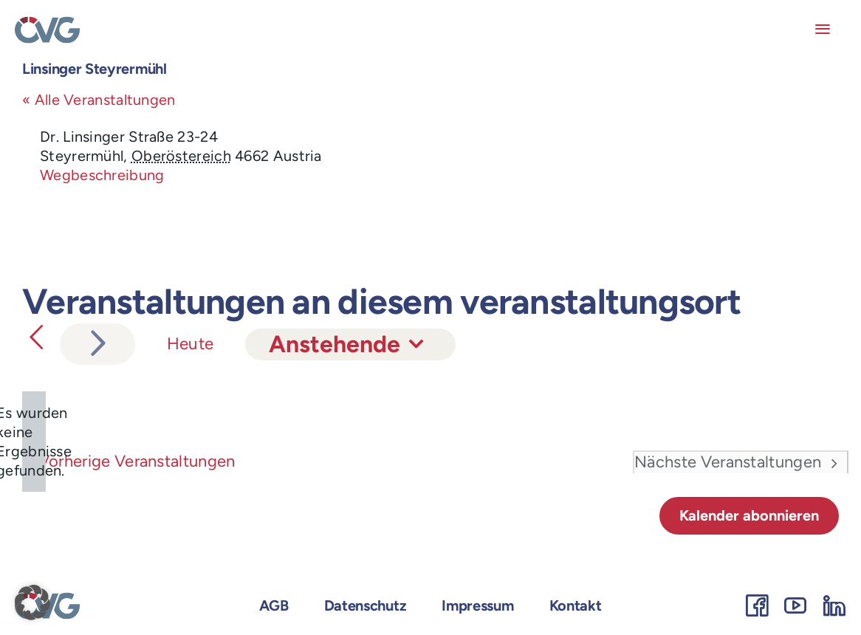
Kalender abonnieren (749, 515)
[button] (32, 602)
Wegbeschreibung (102, 175)
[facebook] (757, 605)
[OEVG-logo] (47, 23)
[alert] (34, 441)
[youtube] (795, 605)
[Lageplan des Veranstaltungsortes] (633, 182)
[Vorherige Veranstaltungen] (36, 337)
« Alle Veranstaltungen (99, 100)
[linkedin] (834, 605)
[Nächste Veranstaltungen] (97, 344)
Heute (190, 344)
